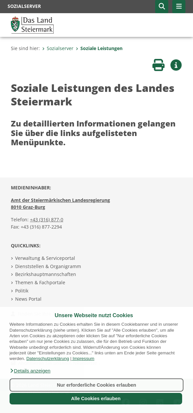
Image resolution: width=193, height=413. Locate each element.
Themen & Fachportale (40, 282)
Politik (21, 291)
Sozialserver (57, 48)
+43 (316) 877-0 (46, 219)
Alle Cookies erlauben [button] (96, 398)
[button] (30, 370)
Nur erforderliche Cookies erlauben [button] (96, 385)
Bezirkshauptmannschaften (45, 274)
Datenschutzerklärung (47, 358)
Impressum (83, 358)
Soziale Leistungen (99, 48)
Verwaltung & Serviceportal (45, 258)
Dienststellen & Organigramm (48, 266)
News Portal (28, 299)
